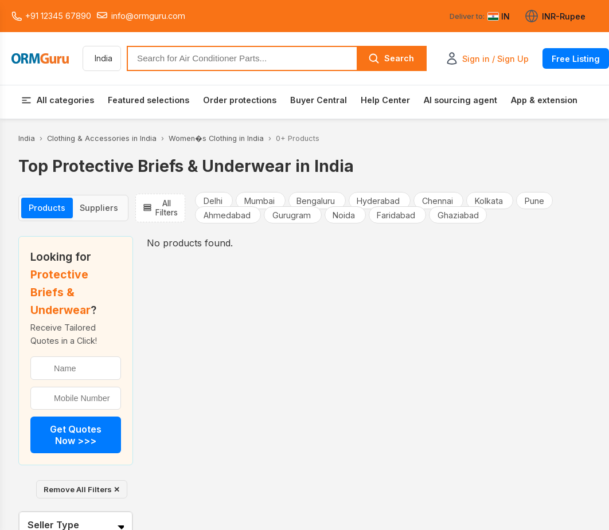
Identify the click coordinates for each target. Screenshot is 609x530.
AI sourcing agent (460, 100)
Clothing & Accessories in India (102, 138)
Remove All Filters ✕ (82, 489)
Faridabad (397, 215)
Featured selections (148, 100)
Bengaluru (316, 200)
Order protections (239, 100)
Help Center (385, 100)
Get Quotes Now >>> (76, 434)
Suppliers (99, 208)
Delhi (214, 200)
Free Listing (576, 58)
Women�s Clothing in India (216, 138)
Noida (345, 215)
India (26, 138)
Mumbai (260, 200)
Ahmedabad (228, 215)
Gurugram (292, 215)
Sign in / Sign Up (495, 59)
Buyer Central (318, 100)
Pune (534, 200)
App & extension (544, 100)
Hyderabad (379, 200)
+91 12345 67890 (51, 16)
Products (47, 208)
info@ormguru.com (141, 16)
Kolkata (490, 200)
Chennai (438, 200)
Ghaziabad (458, 215)
